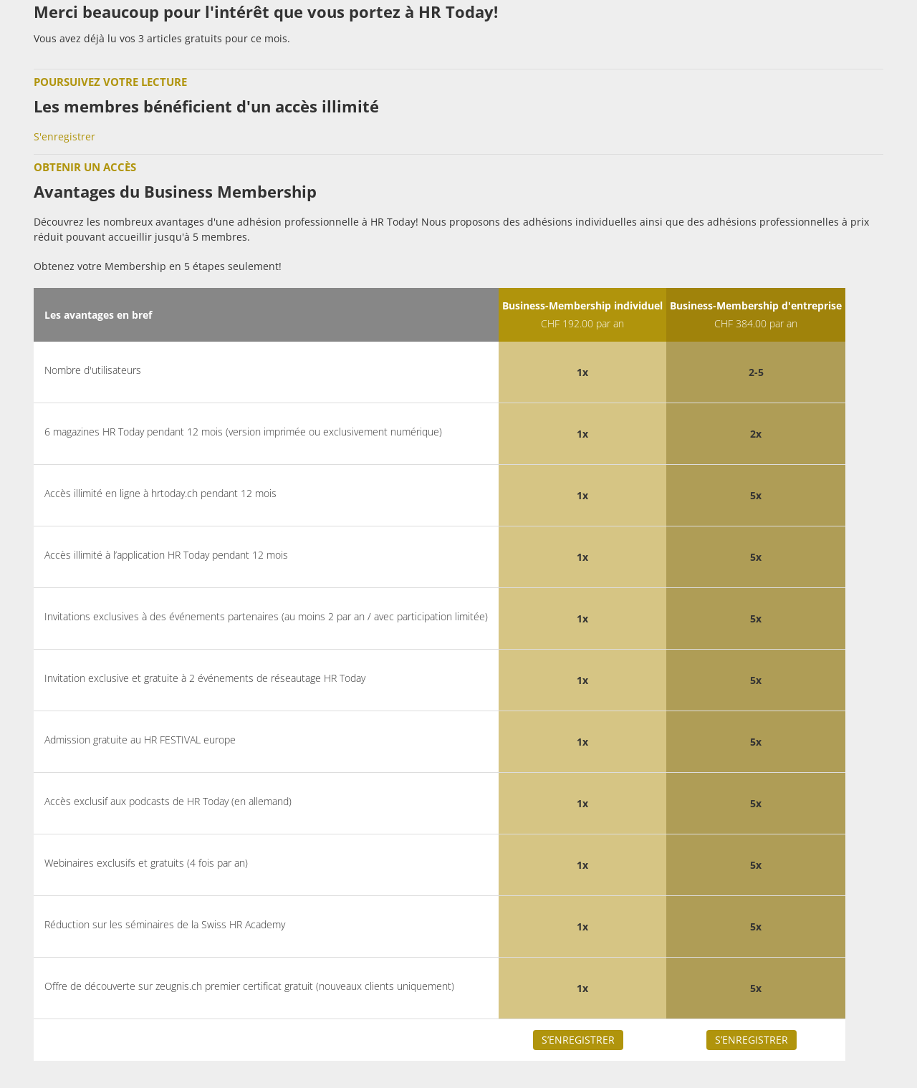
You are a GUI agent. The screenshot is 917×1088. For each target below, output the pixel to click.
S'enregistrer (64, 136)
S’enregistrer (578, 1039)
